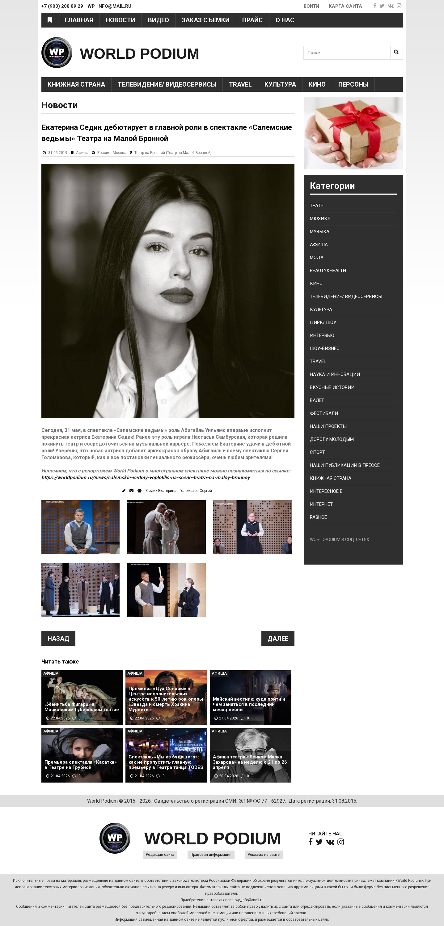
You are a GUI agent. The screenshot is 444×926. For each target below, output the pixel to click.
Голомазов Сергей (196, 491)
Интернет (321, 504)
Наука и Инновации (335, 374)
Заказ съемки (206, 20)
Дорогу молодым (332, 439)
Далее (278, 638)
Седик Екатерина (161, 491)
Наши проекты (328, 426)
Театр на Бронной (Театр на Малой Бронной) (173, 153)
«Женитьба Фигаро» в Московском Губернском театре (81, 707)
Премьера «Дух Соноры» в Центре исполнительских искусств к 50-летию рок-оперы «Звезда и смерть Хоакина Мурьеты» (166, 699)
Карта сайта (345, 6)
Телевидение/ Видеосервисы (167, 84)
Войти (311, 6)
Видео (158, 20)
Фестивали (324, 413)
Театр (316, 205)
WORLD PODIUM (154, 52)
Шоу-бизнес (325, 348)
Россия (103, 153)
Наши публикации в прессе (345, 465)
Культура (280, 84)
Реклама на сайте (264, 854)
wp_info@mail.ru (249, 900)
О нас (285, 20)
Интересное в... (327, 491)
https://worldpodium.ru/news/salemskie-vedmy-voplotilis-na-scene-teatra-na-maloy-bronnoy (145, 477)
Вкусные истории (332, 387)
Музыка (319, 231)
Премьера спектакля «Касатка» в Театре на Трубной (80, 765)
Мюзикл (320, 218)
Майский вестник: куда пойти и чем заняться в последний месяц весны (249, 704)
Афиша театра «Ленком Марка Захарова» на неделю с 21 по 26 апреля (250, 762)
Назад (58, 638)
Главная (79, 20)
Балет (317, 400)
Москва (119, 153)
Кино (317, 84)
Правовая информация (211, 854)
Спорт (317, 452)
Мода (316, 257)
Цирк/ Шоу (323, 322)
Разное (318, 517)
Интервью (322, 335)
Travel (240, 84)
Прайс (252, 20)
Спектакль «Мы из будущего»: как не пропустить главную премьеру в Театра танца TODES (166, 762)
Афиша (82, 153)
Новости (120, 20)
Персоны (353, 84)
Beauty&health (328, 270)
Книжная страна (76, 84)
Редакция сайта (160, 854)
